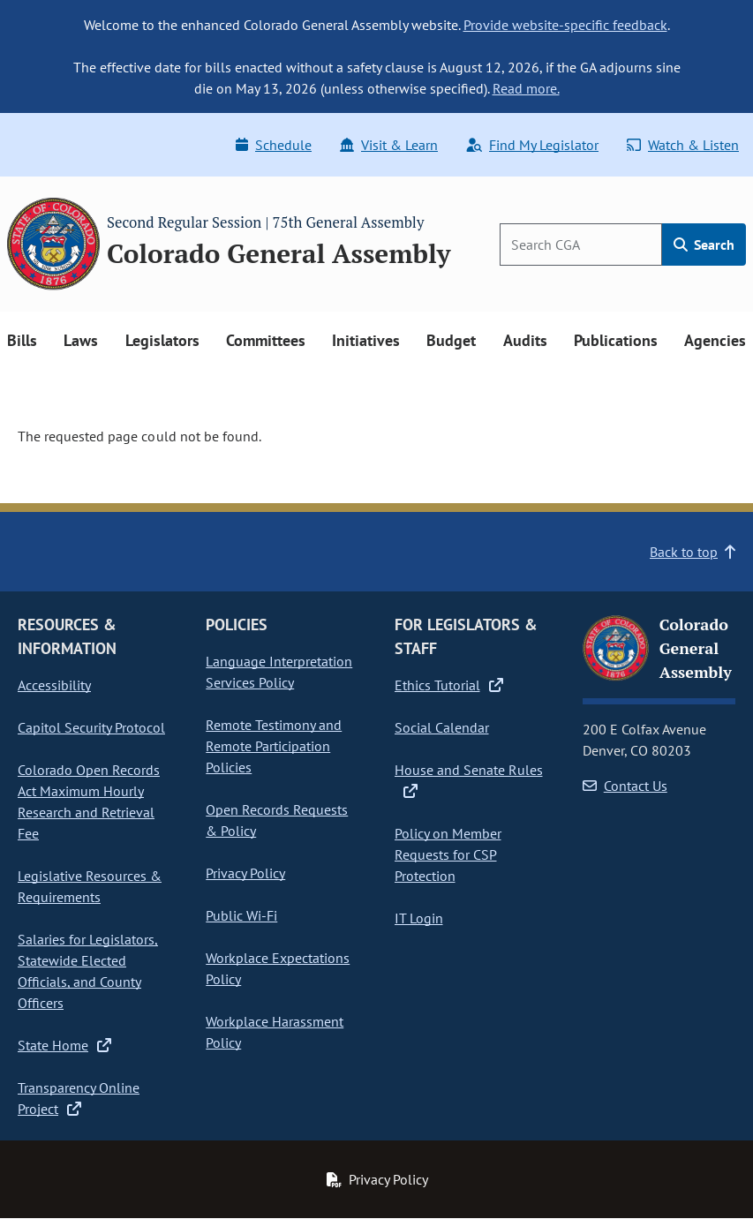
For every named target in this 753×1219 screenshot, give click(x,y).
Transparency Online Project (78, 1098)
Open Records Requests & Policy (277, 820)
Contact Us (625, 785)
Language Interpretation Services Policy (279, 671)
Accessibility (54, 685)
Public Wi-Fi (241, 915)
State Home (64, 1045)
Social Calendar (442, 727)
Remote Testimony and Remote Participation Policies (274, 746)
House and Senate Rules (469, 779)
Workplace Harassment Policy (274, 1031)
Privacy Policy (245, 873)
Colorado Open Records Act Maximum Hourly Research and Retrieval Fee (89, 801)
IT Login (419, 918)
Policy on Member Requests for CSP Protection (448, 854)
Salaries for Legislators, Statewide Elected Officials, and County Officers (88, 971)
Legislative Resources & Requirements (90, 886)
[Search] (581, 244)
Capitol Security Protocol (91, 727)
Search (704, 244)
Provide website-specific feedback (565, 25)
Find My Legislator (532, 145)
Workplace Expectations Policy (278, 968)
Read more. (526, 88)
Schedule (274, 145)
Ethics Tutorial (449, 685)
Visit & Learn (389, 145)
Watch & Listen (683, 145)
